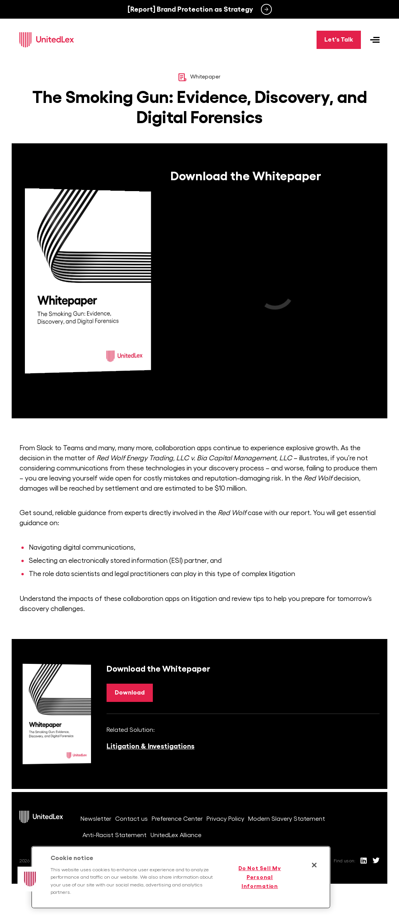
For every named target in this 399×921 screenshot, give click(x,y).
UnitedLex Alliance (175, 835)
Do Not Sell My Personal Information (259, 877)
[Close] (314, 865)
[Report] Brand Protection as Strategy (190, 9)
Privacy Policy (225, 819)
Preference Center (177, 819)
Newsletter (95, 819)
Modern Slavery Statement (286, 819)
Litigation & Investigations (150, 746)
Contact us (131, 819)
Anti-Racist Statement (114, 835)
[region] (181, 877)
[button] (30, 879)
